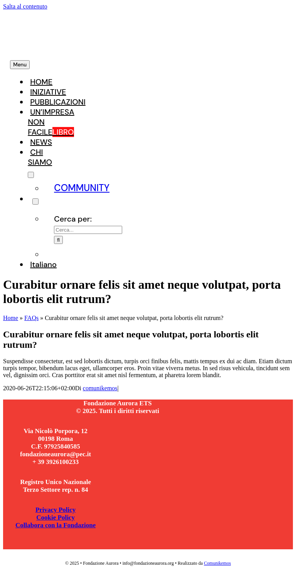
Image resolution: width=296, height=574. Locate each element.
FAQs (31, 318)
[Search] (30, 199)
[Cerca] (58, 240)
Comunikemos (217, 563)
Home (10, 318)
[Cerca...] (88, 230)
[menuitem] (43, 265)
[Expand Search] (35, 201)
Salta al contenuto (25, 6)
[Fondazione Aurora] (104, 48)
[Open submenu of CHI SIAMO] (31, 175)
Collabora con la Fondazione (55, 525)
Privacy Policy (55, 509)
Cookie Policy (55, 517)
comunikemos (100, 388)
